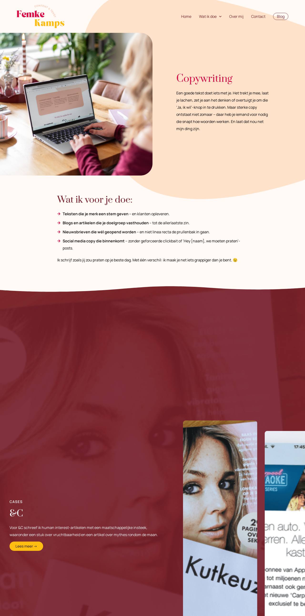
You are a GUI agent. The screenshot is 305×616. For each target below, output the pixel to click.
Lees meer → (26, 546)
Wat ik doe (210, 16)
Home (186, 16)
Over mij (236, 16)
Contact (258, 16)
